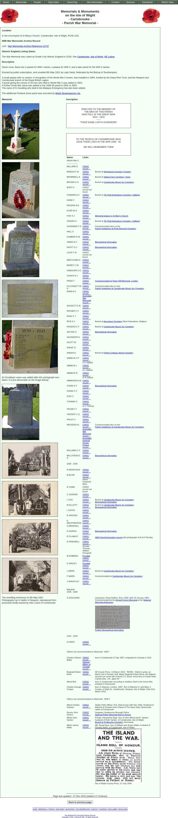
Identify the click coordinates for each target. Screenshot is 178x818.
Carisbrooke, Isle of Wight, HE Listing (96, 56)
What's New (167, 2)
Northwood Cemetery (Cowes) (117, 171)
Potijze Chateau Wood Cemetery (118, 353)
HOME (35, 809)
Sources (130, 2)
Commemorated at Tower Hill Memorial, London (116, 281)
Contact (115, 2)
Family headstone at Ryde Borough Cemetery (115, 228)
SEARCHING (70, 809)
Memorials (21, 2)
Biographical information (106, 242)
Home (6, 2)
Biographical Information (106, 247)
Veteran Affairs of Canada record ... (87, 665)
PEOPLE (51, 809)
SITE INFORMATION (83, 809)
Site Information (95, 2)
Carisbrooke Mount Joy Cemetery (119, 182)
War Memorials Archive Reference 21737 (28, 46)
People (37, 2)
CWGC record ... (87, 167)
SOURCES (103, 809)
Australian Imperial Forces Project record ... (87, 442)
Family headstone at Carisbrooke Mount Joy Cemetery (119, 288)
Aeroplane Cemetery (113, 321)
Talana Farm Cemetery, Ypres (117, 177)
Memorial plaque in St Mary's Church (111, 216)
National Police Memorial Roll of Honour (113, 714)
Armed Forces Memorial (126, 600)
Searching (72, 2)
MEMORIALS (42, 809)
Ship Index (53, 2)
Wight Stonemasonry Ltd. (67, 93)
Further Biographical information (109, 630)
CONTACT (94, 809)
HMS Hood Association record (109, 537)
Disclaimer (147, 2)
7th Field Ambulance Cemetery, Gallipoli (122, 195)
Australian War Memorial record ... (87, 299)
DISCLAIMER (112, 809)
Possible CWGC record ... (87, 558)
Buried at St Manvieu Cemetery (109, 722)
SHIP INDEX (60, 809)
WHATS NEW (123, 809)
